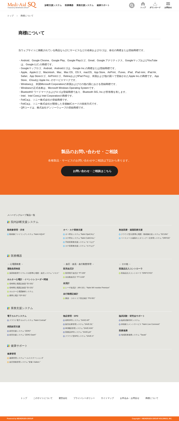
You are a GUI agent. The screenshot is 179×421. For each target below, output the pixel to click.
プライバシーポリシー (84, 398)
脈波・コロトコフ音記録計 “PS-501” (80, 298)
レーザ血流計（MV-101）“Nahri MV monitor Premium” (87, 288)
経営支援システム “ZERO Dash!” (22, 335)
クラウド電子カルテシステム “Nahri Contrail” (27, 320)
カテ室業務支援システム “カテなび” (80, 246)
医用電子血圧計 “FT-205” (75, 273)
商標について (27, 15)
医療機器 (69, 5)
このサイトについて (43, 398)
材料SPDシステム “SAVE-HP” (77, 320)
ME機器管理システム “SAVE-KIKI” (79, 328)
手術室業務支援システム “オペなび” (80, 242)
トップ (10, 15)
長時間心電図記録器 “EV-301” (21, 284)
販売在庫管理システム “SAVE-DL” (79, 324)
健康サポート (103, 5)
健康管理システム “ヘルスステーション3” (26, 358)
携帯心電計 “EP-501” (17, 295)
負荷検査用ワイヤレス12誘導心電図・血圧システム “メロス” (34, 273)
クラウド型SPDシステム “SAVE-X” (79, 336)
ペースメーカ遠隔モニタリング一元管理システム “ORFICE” (145, 238)
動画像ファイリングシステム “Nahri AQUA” (27, 234)
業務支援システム (85, 5)
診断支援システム (53, 5)
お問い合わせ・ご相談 (92, 171)
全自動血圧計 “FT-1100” (75, 277)
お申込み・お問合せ (129, 398)
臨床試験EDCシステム (130, 320)
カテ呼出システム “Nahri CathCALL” (80, 238)
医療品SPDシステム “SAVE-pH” (78, 332)
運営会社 (63, 398)
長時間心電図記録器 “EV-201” (21, 288)
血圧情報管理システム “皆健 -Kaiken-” (24, 362)
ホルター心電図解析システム (21, 291)
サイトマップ (107, 398)
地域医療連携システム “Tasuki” (133, 335)
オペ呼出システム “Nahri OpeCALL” (80, 234)
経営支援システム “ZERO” (20, 331)
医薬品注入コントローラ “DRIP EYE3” (137, 273)
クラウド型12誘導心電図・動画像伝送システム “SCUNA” (144, 234)
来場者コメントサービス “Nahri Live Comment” (140, 324)
